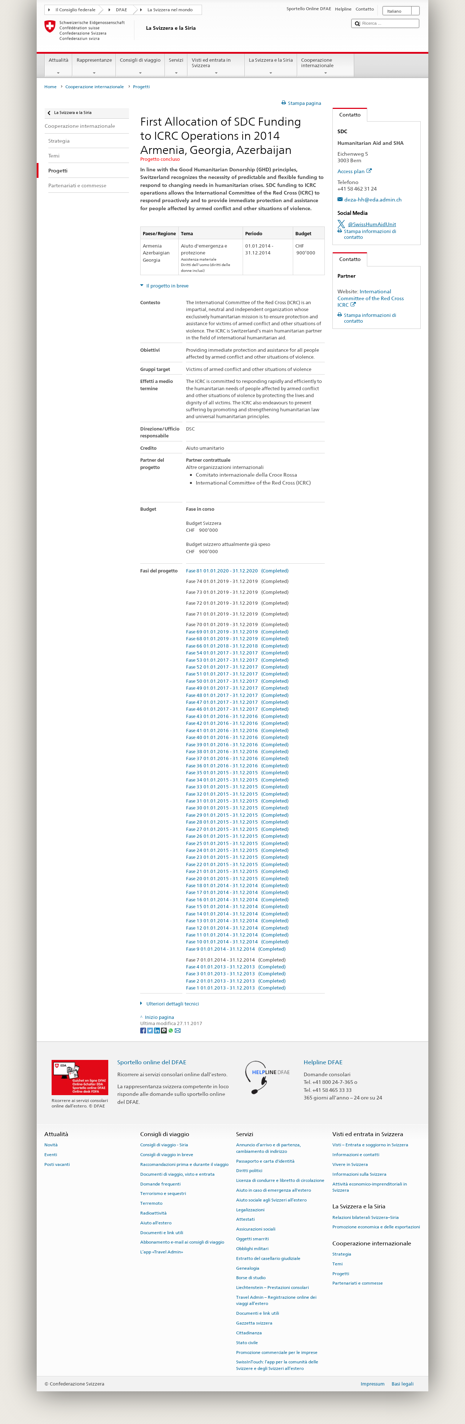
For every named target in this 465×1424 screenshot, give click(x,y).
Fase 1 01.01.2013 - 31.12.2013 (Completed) (236, 988)
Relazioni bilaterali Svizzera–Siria (365, 1217)
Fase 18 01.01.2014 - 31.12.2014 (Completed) (237, 885)
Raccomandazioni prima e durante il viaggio (184, 1164)
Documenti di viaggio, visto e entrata (177, 1174)
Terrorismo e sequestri (163, 1193)
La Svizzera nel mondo (170, 9)
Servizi (176, 66)
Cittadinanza (249, 1332)
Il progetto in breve (167, 286)
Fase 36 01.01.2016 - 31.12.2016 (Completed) (237, 765)
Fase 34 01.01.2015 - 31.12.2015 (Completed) (237, 780)
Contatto (347, 114)
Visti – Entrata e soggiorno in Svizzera (370, 1144)
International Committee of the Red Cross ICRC (370, 298)
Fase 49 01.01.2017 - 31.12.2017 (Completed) (237, 688)
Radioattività (153, 1213)
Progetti (340, 1273)
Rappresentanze (94, 66)
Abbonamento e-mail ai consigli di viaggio (182, 1242)
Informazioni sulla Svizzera (359, 1174)
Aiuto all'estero (155, 1222)
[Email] (178, 1030)
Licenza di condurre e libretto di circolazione (280, 1180)
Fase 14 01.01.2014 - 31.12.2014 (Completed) (237, 914)
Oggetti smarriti (252, 1238)
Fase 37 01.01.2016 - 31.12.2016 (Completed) (237, 758)
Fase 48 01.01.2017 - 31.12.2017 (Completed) (237, 695)
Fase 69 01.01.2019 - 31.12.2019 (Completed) (237, 632)
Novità (51, 1144)
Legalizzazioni (250, 1209)
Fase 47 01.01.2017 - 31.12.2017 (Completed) (237, 702)
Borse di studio (251, 1277)
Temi (337, 1263)
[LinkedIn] (157, 1030)
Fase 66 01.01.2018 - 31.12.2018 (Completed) (237, 646)
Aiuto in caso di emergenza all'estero (273, 1190)
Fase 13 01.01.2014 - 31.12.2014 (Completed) (237, 920)
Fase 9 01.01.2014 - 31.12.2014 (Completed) (236, 949)
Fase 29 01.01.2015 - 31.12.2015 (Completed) (237, 815)
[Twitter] (150, 1030)
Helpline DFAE (323, 1062)
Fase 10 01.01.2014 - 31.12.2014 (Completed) (237, 941)
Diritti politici (249, 1170)
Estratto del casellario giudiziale (268, 1258)
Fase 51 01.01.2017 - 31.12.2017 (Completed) (237, 674)
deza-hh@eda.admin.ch (373, 199)
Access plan (354, 171)
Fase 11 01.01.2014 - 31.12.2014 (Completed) (237, 935)
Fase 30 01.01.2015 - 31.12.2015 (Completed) (237, 808)
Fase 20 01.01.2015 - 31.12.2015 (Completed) (237, 878)
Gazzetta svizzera (254, 1323)
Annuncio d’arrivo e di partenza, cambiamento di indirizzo (268, 1148)
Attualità (58, 66)
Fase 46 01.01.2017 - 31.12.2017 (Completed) (237, 709)
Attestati (245, 1219)
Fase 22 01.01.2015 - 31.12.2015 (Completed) (237, 864)
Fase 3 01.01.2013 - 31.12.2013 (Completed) (236, 973)
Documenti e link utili (161, 1232)
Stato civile (247, 1342)
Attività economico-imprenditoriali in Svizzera (369, 1186)
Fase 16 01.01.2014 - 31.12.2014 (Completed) (237, 899)
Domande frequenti (160, 1183)
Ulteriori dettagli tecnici (172, 1004)
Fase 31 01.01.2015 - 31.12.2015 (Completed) (237, 801)
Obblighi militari (252, 1248)
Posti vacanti (57, 1164)
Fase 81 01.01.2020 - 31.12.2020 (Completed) (237, 571)
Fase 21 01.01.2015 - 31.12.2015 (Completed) (237, 871)
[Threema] (164, 1030)
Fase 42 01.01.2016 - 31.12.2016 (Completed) (237, 723)
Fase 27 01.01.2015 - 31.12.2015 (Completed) (237, 829)
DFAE (121, 9)
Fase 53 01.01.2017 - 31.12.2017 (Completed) (237, 660)
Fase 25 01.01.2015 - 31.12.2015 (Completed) (237, 843)
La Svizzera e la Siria (271, 66)
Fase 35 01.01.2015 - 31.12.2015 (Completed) (237, 772)
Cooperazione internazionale (326, 66)
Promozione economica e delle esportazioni (376, 1226)
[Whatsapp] (171, 1030)
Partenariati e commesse (357, 1283)
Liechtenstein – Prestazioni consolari (272, 1287)
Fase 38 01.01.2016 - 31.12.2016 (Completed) (237, 751)
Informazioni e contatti (355, 1154)
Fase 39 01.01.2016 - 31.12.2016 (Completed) (237, 744)
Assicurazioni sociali (255, 1229)
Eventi (50, 1154)
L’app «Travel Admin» (161, 1251)
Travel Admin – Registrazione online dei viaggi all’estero (276, 1300)
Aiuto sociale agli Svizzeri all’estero (271, 1200)
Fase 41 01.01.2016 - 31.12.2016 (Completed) (237, 730)
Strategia (341, 1254)
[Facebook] (143, 1030)
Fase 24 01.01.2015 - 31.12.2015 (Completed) (237, 850)
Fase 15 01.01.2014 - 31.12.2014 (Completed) (237, 906)
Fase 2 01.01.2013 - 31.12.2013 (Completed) (236, 981)
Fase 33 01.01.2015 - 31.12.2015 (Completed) (237, 786)
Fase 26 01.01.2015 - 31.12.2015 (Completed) (237, 836)
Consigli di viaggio (140, 66)
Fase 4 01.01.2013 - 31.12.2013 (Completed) (236, 967)
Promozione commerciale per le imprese (277, 1352)
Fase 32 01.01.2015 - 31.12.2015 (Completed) (237, 794)
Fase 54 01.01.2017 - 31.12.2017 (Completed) (237, 653)
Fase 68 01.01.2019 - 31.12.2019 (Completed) (237, 638)
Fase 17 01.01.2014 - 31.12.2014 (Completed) (237, 892)
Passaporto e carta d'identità (265, 1160)
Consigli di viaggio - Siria (164, 1144)
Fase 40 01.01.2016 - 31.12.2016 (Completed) (237, 737)
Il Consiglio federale (76, 9)
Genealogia (247, 1267)
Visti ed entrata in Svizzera (216, 66)
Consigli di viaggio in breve (166, 1154)
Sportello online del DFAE (151, 1062)
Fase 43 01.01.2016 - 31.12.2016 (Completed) (237, 716)
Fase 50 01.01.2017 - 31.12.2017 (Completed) (237, 681)
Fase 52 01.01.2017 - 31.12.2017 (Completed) (237, 667)
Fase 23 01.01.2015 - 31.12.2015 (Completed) (237, 857)
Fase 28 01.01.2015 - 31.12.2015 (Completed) (237, 822)
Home (50, 86)
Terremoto (151, 1203)
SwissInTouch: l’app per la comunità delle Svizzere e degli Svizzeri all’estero (277, 1365)
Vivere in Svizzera (350, 1164)
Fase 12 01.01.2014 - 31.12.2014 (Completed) (237, 928)
